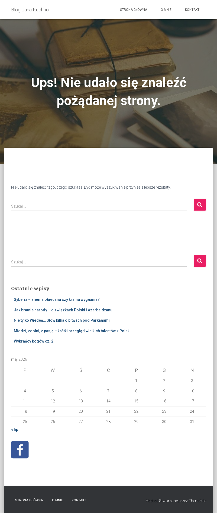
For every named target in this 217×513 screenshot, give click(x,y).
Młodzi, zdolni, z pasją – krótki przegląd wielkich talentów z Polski (72, 331)
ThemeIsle (197, 501)
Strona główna (133, 10)
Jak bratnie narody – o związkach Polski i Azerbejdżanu (63, 310)
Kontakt (192, 10)
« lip (14, 429)
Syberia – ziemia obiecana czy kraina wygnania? (57, 299)
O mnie (166, 10)
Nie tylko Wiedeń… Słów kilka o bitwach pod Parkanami (62, 320)
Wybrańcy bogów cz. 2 (33, 341)
